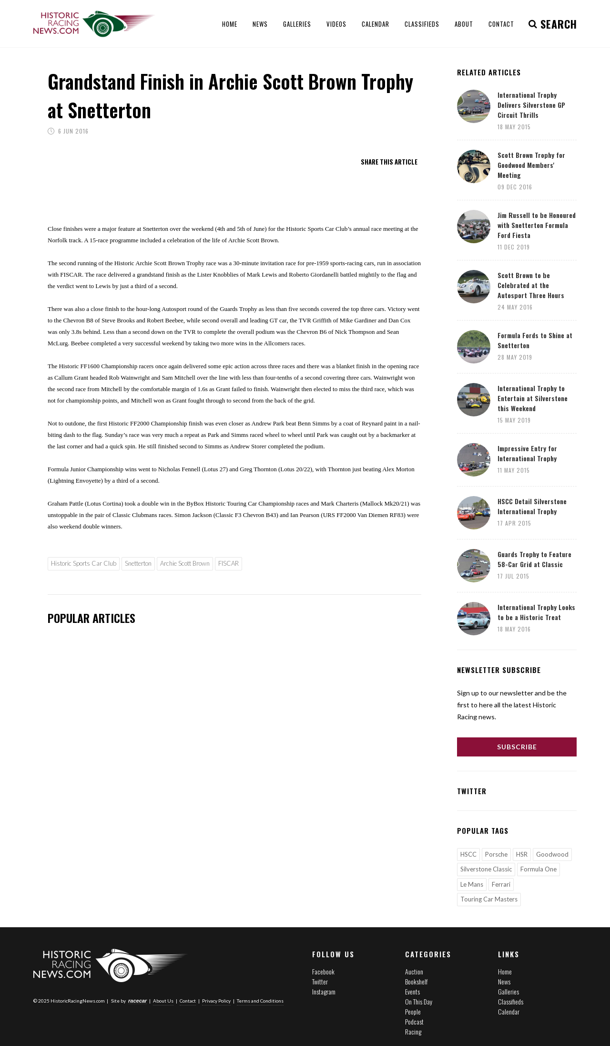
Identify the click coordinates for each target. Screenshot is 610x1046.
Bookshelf (416, 981)
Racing (413, 1031)
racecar (137, 1001)
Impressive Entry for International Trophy (527, 453)
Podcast (414, 1021)
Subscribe (517, 747)
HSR (522, 854)
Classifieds (510, 1001)
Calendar (508, 1011)
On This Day (418, 1001)
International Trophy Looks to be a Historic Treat (536, 612)
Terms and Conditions (260, 1001)
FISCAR (228, 563)
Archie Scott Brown (185, 563)
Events (412, 991)
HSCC (468, 854)
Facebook (323, 971)
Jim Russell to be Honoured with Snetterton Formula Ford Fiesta (537, 225)
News (504, 981)
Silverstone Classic (486, 869)
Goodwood (552, 854)
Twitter (320, 981)
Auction (414, 971)
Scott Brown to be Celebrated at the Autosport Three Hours (531, 285)
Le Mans (471, 884)
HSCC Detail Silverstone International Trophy (532, 506)
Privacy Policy (216, 1001)
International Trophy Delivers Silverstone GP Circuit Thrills (531, 105)
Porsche (496, 854)
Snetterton (138, 563)
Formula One (538, 869)
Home (505, 971)
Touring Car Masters (489, 899)
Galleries (508, 991)
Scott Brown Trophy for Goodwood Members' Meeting (531, 165)
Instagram (324, 991)
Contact (188, 1001)
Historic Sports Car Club (83, 563)
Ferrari (501, 884)
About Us (163, 1001)
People (413, 1011)
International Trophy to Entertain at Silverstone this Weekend (533, 398)
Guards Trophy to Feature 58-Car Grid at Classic (534, 559)
